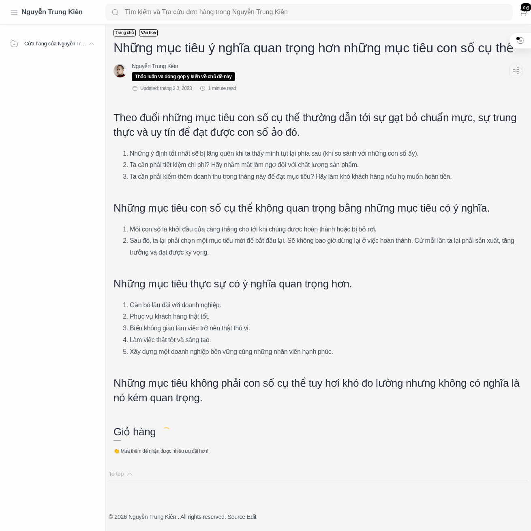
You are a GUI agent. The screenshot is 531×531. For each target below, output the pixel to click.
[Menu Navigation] (14, 12)
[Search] (309, 12)
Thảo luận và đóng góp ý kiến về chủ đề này (183, 76)
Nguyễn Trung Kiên (52, 12)
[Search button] (115, 12)
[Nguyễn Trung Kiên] (155, 66)
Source (236, 517)
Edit (251, 517)
